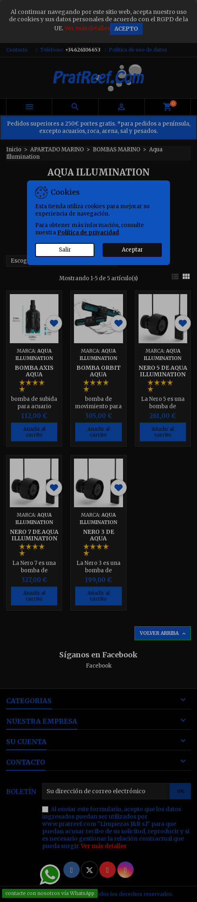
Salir (65, 249)
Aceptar (132, 249)
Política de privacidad (88, 232)
